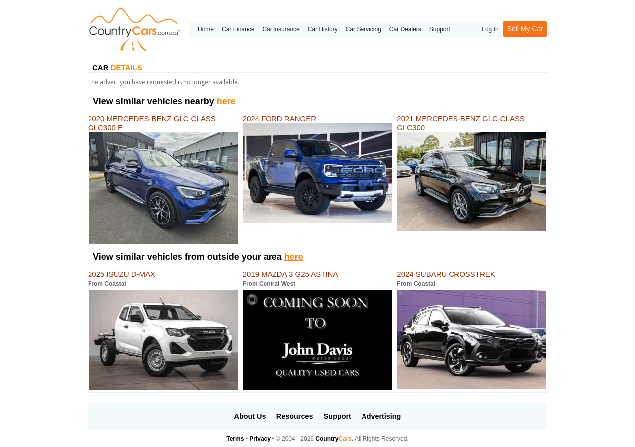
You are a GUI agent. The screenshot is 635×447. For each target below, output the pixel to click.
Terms (235, 438)
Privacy (260, 438)
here (226, 101)
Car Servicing (363, 29)
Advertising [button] (381, 416)
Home (206, 29)
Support (439, 29)
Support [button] (337, 416)
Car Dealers (405, 29)
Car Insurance (280, 29)
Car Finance (238, 29)
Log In (490, 29)
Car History (323, 29)
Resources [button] (294, 416)
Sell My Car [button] (525, 29)
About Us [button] (250, 416)
